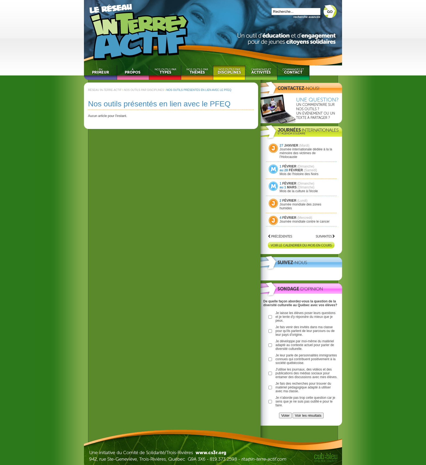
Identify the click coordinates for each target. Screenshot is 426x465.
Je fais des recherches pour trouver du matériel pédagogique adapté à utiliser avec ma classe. (303, 387)
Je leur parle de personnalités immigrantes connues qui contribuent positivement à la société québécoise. (306, 359)
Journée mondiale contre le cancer (305, 221)
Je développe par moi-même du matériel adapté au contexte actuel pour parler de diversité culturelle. (304, 345)
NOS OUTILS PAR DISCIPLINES (144, 89)
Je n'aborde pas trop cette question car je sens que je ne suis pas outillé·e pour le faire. (305, 401)
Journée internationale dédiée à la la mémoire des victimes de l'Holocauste (306, 153)
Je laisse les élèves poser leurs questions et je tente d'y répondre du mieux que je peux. (305, 316)
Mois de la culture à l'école (299, 191)
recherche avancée (306, 16)
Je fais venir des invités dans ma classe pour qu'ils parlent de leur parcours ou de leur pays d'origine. (305, 331)
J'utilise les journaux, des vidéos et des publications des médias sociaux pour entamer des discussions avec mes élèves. (306, 373)
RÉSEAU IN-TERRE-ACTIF (104, 89)
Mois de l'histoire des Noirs (299, 174)
